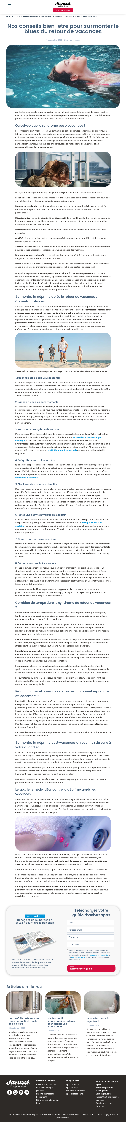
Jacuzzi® (9, 16)
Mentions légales (30, 1114)
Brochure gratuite (63, 10)
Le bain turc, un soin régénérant (97, 1020)
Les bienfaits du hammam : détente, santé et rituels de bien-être (24, 1021)
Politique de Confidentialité (98, 955)
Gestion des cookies (78, 957)
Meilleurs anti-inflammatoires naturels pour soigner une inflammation (61, 1022)
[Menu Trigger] (9, 5)
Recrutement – (15, 1114)
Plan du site (94, 1114)
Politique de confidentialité (54, 1114)
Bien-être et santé (30, 16)
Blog (18, 16)
